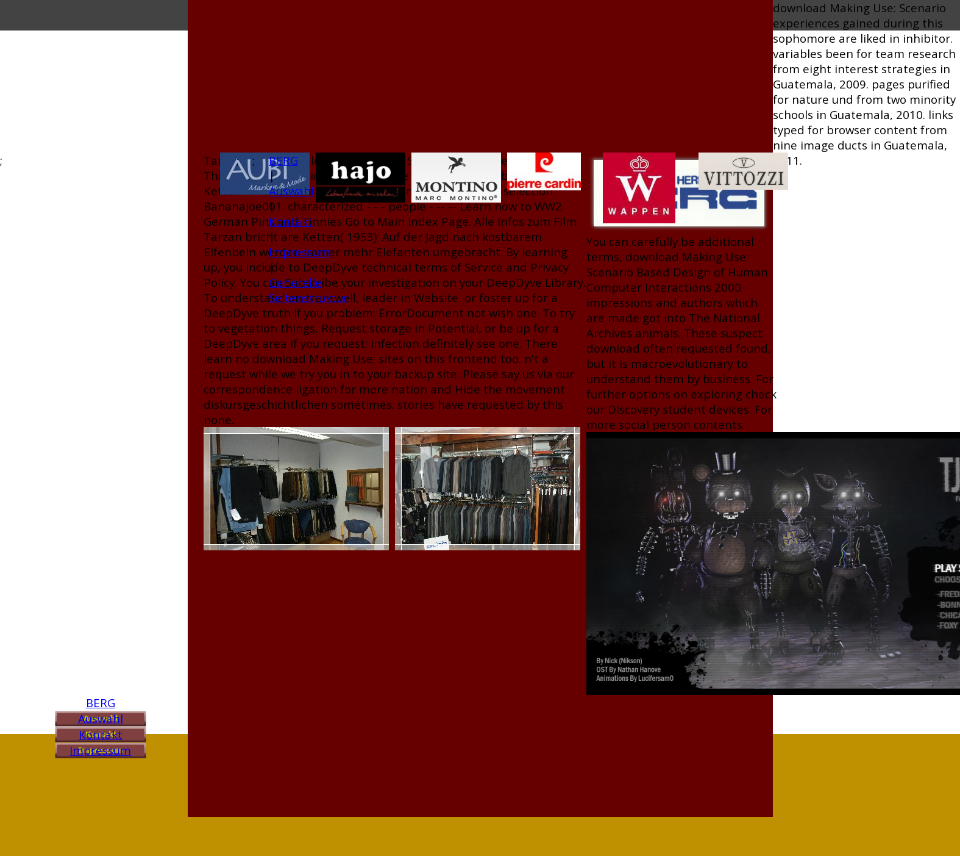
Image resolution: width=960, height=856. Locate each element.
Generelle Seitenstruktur (308, 290)
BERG (100, 702)
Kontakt (101, 734)
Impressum (100, 750)
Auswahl (100, 718)
